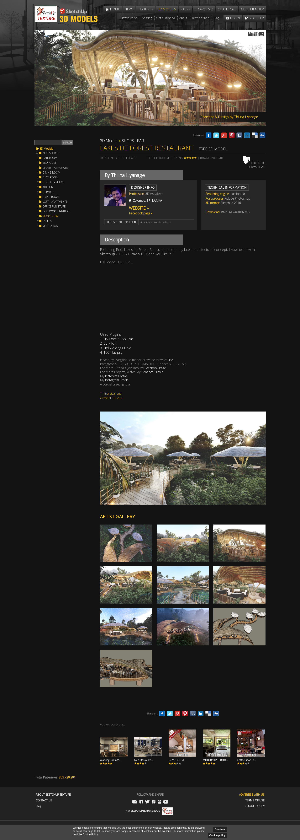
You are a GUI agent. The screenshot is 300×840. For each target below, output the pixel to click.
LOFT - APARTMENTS (55, 201)
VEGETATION (50, 226)
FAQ (38, 806)
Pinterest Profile (116, 376)
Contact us (44, 800)
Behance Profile (151, 372)
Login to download (254, 165)
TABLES (47, 221)
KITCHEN (48, 187)
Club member (252, 9)
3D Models (46, 148)
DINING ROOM (51, 172)
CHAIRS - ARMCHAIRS (55, 168)
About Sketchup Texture (53, 794)
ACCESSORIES (51, 153)
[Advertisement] (63, 294)
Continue (220, 829)
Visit (149, 810)
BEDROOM (49, 162)
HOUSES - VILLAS (53, 182)
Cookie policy (217, 835)
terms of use (164, 360)
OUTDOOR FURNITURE (56, 211)
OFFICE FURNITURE (54, 206)
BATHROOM (50, 158)
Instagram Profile (116, 380)
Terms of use (255, 800)
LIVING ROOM (51, 197)
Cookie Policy (255, 806)
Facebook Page (155, 368)
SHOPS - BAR (51, 216)
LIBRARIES (49, 192)
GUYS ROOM (50, 177)
